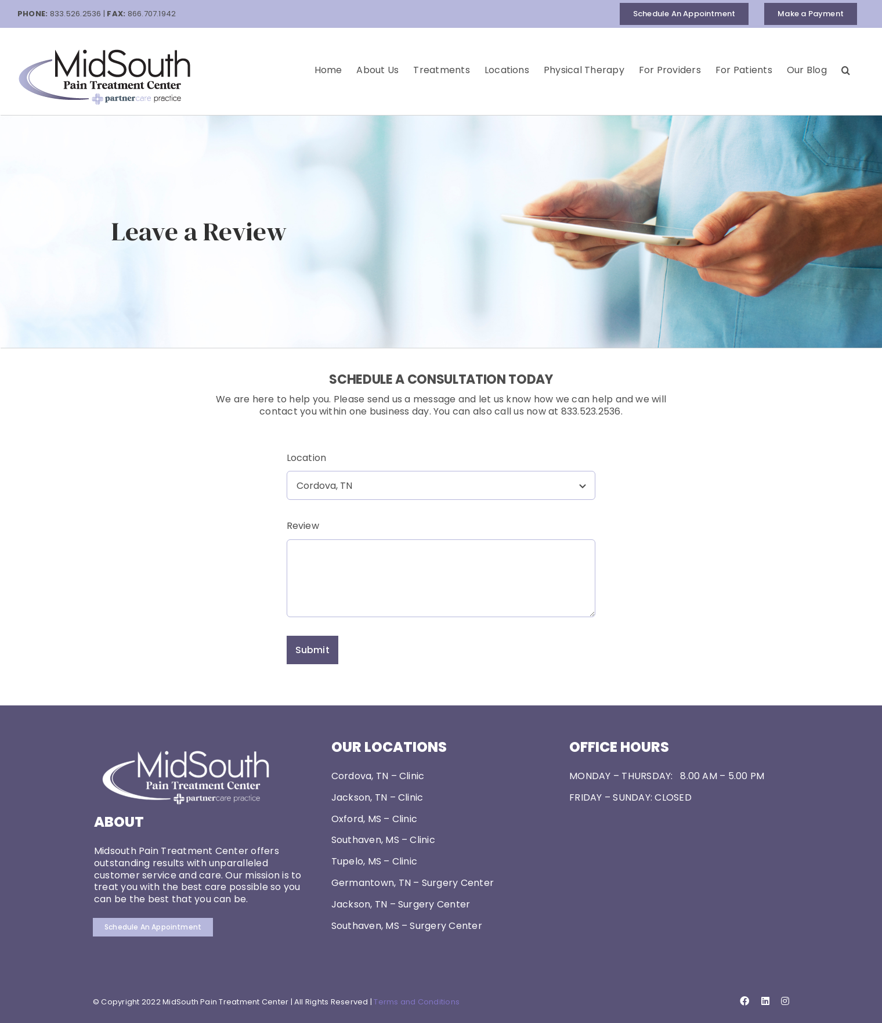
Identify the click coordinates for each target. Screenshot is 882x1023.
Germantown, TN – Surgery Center (412, 882)
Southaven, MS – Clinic (383, 840)
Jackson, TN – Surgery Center (401, 904)
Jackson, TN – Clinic (377, 797)
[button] (845, 70)
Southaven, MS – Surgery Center (406, 925)
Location (307, 457)
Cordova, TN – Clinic (378, 776)
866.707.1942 (152, 13)
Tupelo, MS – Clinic (374, 861)
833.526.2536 (76, 13)
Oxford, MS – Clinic (374, 819)
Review (303, 525)
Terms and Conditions (417, 1001)
